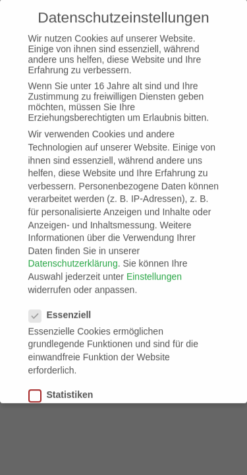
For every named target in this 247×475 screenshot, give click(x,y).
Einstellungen (154, 270)
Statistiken (66, 388)
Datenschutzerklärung (73, 257)
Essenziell (65, 308)
